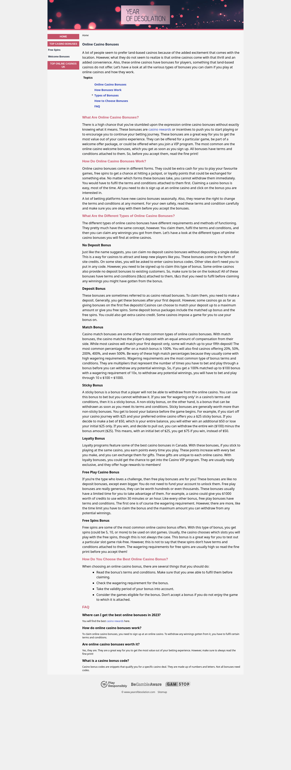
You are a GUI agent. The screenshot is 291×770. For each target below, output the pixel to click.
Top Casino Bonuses (63, 43)
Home (63, 36)
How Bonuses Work (107, 90)
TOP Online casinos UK (63, 65)
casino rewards (160, 129)
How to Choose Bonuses (111, 101)
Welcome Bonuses (59, 56)
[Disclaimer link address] (146, 685)
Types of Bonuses (106, 95)
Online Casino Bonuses (110, 84)
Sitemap (162, 692)
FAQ (97, 106)
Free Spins (54, 50)
